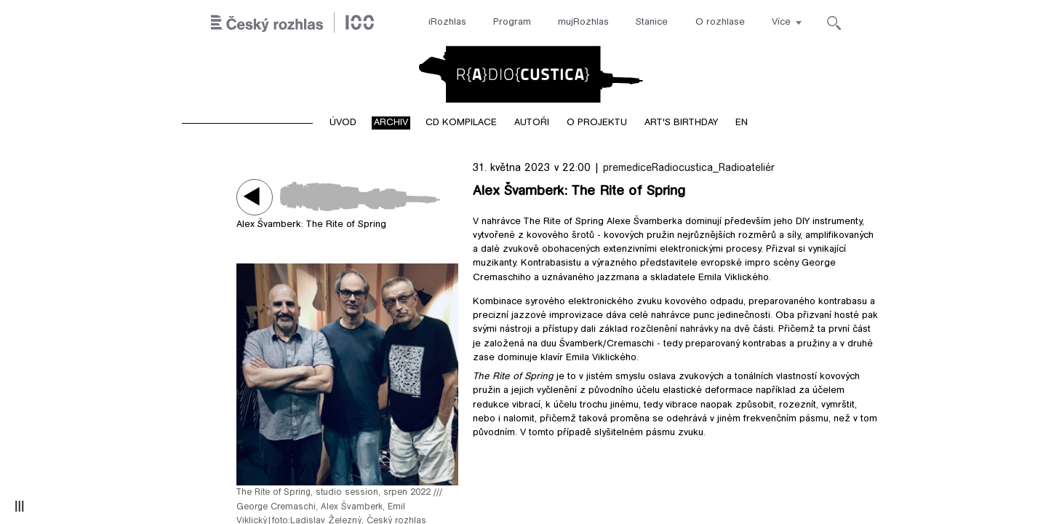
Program (512, 22)
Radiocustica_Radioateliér (713, 168)
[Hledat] (834, 23)
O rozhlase (720, 22)
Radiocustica (531, 74)
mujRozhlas (583, 22)
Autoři (531, 123)
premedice (627, 168)
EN (741, 123)
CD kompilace (461, 123)
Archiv (391, 123)
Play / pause (254, 197)
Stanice (652, 22)
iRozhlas (447, 22)
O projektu (597, 123)
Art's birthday (681, 123)
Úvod (343, 123)
